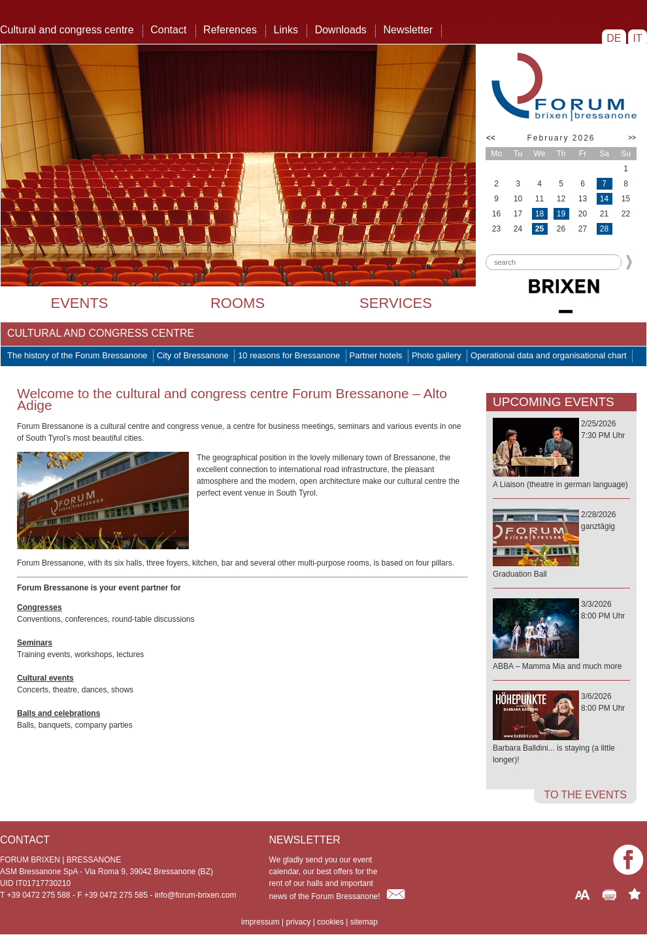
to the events (585, 794)
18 (539, 213)
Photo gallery (436, 355)
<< (490, 138)
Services (395, 303)
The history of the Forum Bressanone (77, 355)
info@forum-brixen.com (196, 895)
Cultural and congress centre (67, 29)
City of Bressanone (193, 355)
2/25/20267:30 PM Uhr (561, 454)
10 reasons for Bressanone (289, 355)
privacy (298, 921)
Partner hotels (376, 355)
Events (79, 303)
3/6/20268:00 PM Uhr (561, 729)
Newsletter (408, 29)
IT (637, 38)
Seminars (34, 642)
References (230, 29)
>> (632, 137)
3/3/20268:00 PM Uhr (561, 636)
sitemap (364, 921)
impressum (260, 921)
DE (614, 38)
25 (539, 228)
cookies (330, 921)
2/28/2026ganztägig (561, 545)
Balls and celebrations (58, 713)
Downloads (341, 29)
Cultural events (45, 678)
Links (286, 29)
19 (561, 213)
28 (604, 228)
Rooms (237, 303)
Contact (168, 29)
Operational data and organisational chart (549, 355)
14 (604, 198)
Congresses (39, 607)
